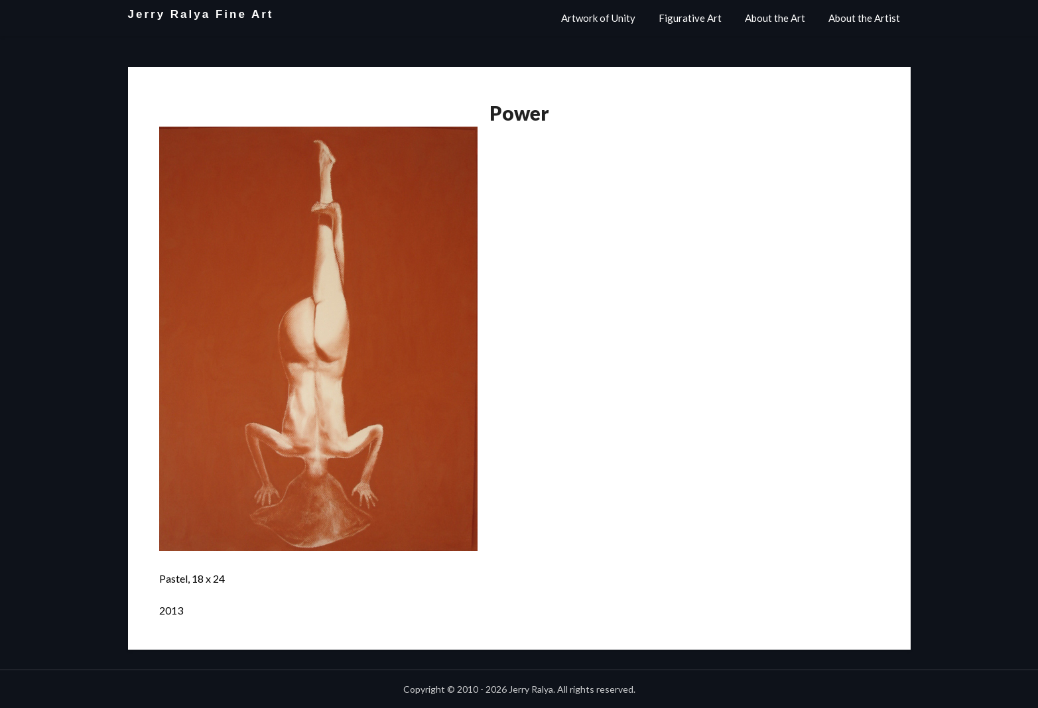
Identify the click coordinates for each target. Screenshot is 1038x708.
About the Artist (864, 18)
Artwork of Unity (598, 18)
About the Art (775, 18)
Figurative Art (690, 18)
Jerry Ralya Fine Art (201, 14)
